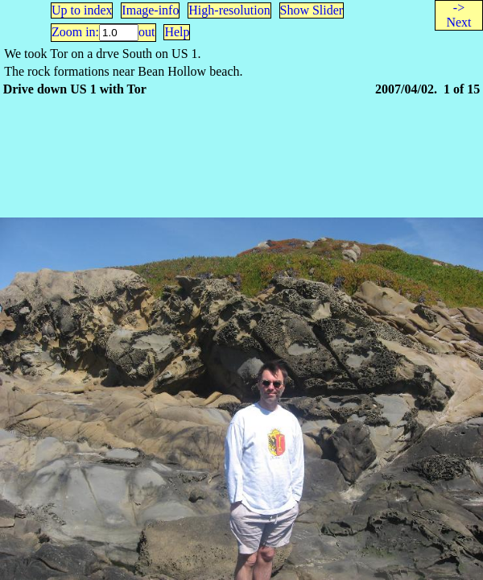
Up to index (82, 10)
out (146, 32)
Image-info (150, 10)
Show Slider (312, 10)
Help (176, 32)
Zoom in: (75, 32)
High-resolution (229, 10)
